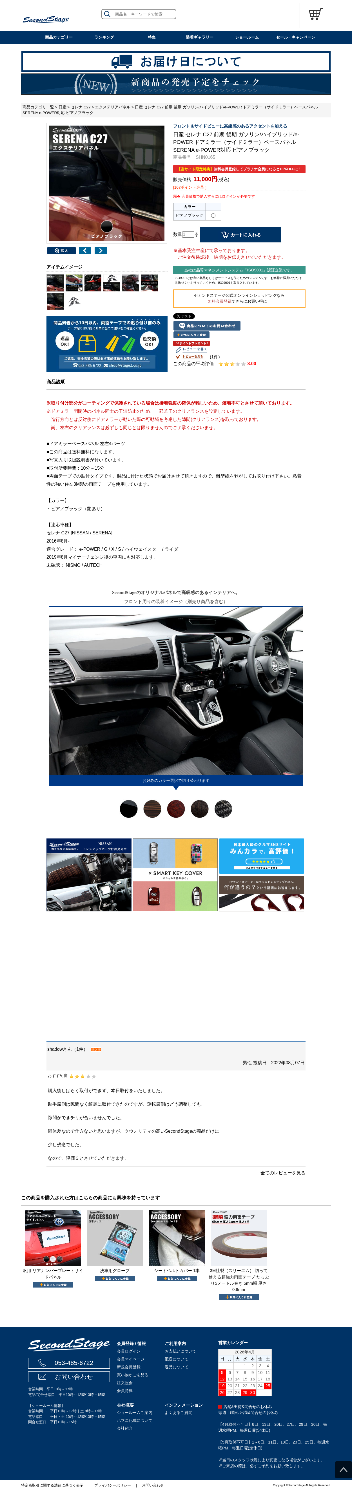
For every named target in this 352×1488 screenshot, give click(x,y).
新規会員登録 (129, 1367)
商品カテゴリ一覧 (38, 107)
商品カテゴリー (59, 37)
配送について (176, 1359)
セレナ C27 (81, 107)
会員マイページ (130, 1359)
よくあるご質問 (178, 1412)
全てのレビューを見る (283, 1172)
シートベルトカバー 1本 (177, 1270)
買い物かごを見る (132, 1375)
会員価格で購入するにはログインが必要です (218, 196)
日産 (62, 107)
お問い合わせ (74, 1376)
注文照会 (125, 1382)
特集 (152, 37)
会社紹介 (125, 1428)
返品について (176, 1367)
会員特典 (125, 1390)
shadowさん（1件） (67, 1049)
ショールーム (247, 37)
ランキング (104, 37)
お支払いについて (180, 1351)
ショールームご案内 (134, 1412)
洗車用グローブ (115, 1270)
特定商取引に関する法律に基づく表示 (52, 1485)
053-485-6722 (74, 1362)
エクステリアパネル (112, 107)
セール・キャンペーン (295, 37)
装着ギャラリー (199, 37)
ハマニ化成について (134, 1420)
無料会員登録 (219, 301)
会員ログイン (129, 1351)
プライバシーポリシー (112, 1485)
